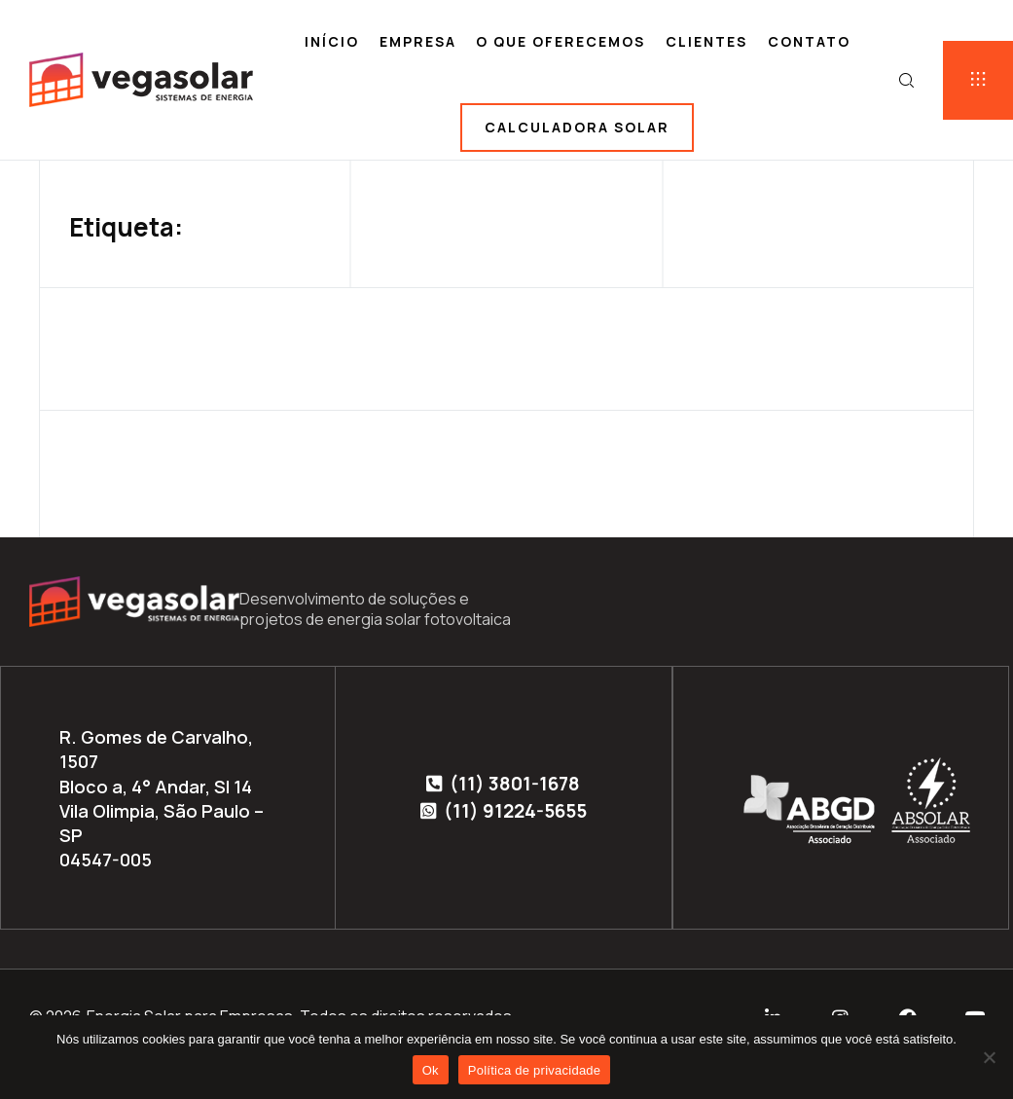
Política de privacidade (534, 1070)
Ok (430, 1070)
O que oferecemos (560, 41)
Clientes (706, 41)
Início (332, 41)
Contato (809, 41)
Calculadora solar (577, 127)
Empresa (418, 41)
